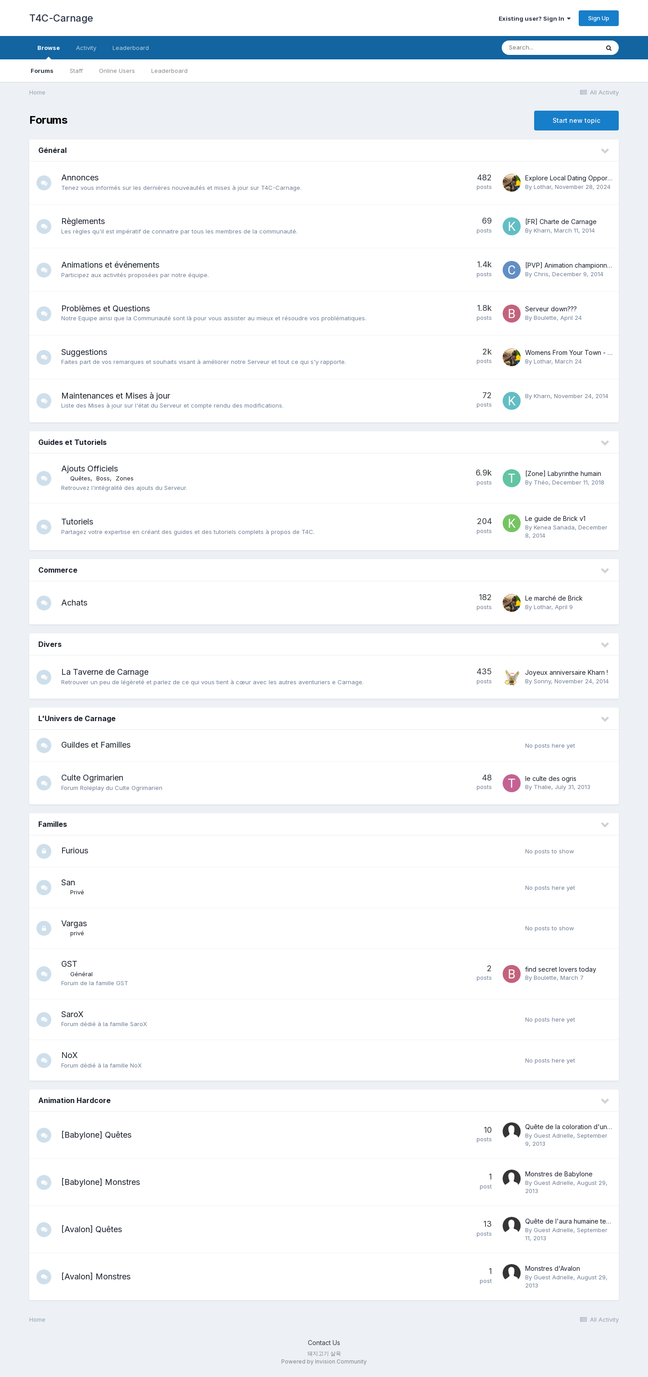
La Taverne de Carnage (108, 672)
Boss (106, 478)
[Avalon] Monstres (99, 1278)
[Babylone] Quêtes (99, 1137)
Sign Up (598, 18)
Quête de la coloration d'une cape (576, 1129)
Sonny (542, 681)
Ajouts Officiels (92, 468)
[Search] (550, 47)
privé (80, 935)
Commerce (57, 569)
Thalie (542, 788)
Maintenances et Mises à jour (118, 395)
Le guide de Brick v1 (555, 518)
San (71, 884)
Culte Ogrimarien (95, 779)
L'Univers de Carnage (77, 718)
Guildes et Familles (99, 745)
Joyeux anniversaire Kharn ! (566, 672)
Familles (52, 825)
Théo (541, 482)
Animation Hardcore (74, 1102)
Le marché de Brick (554, 598)
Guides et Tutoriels (72, 442)
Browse (48, 51)
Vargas (77, 925)
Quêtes (83, 478)
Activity (86, 47)
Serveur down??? (551, 309)
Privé (80, 894)
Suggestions (87, 352)
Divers (50, 644)
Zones (128, 478)
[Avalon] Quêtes (94, 1231)
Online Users (117, 70)
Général (52, 150)
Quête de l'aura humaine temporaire (579, 1223)
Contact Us (324, 1345)
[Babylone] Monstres (103, 1184)
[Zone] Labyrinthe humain (563, 473)
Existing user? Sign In (535, 18)
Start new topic (576, 120)
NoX (72, 1057)
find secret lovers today (560, 971)
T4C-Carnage (61, 18)
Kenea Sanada (554, 527)
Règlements (86, 221)
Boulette (545, 317)
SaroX (75, 1016)
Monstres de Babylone (559, 1176)
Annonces (83, 177)
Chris (541, 274)
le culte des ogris (550, 779)
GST (72, 966)
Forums (42, 70)
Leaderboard (169, 70)
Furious (77, 852)
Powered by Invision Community (324, 1363)
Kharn (542, 230)
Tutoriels (80, 521)
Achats (77, 602)
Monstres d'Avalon (552, 1270)
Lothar (542, 186)
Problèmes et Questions (108, 308)
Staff (76, 70)
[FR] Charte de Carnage (561, 221)
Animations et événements (113, 264)
